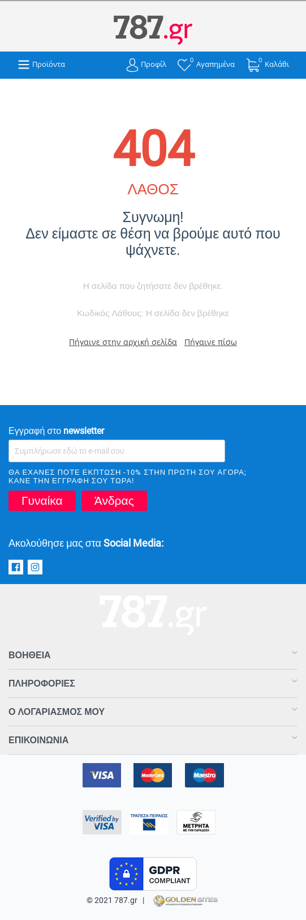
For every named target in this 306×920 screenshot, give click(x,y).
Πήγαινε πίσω (210, 342)
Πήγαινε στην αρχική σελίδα (123, 342)
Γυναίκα (42, 501)
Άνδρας (114, 501)
